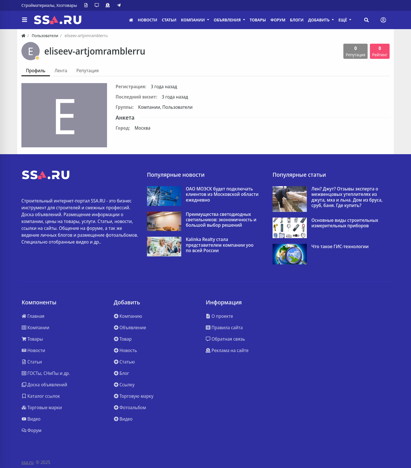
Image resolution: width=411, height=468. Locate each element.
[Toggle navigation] (383, 20)
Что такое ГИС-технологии (340, 246)
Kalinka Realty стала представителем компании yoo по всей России (219, 245)
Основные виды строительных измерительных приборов (344, 223)
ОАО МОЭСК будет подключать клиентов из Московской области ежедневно (222, 194)
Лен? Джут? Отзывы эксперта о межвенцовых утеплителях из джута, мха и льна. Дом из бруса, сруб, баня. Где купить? (346, 197)
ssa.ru (27, 462)
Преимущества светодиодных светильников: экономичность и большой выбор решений (221, 220)
